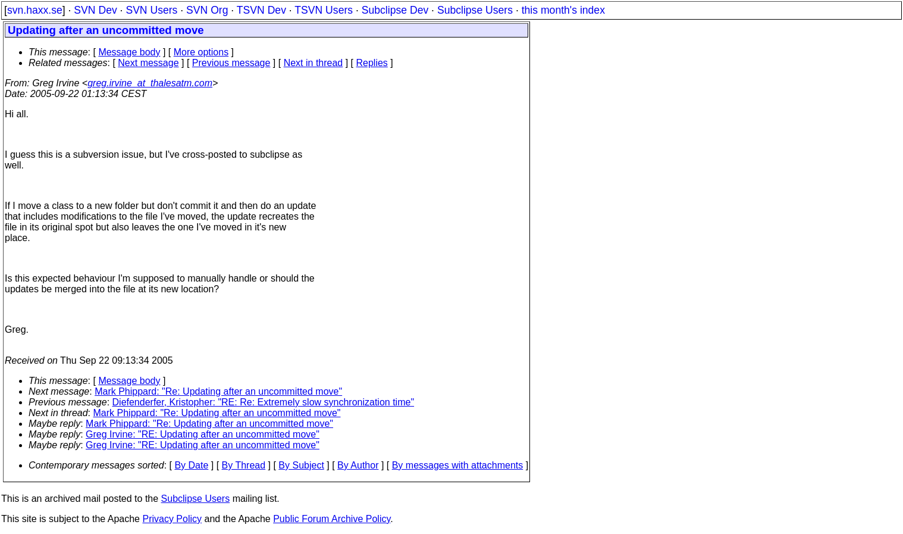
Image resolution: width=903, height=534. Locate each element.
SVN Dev (95, 10)
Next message (148, 63)
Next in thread (313, 63)
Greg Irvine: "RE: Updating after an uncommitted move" (202, 434)
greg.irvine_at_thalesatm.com (149, 83)
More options (201, 52)
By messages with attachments (457, 465)
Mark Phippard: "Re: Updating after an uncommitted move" (218, 391)
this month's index (563, 10)
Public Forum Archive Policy (331, 519)
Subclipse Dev (395, 10)
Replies (372, 63)
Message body (129, 52)
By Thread (244, 465)
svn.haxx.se (34, 10)
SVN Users (151, 10)
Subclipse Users (475, 10)
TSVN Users (323, 10)
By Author (357, 465)
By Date (191, 465)
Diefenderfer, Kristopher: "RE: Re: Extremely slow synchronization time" (263, 402)
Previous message (231, 63)
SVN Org (207, 10)
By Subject (301, 465)
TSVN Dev (261, 10)
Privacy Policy (172, 519)
